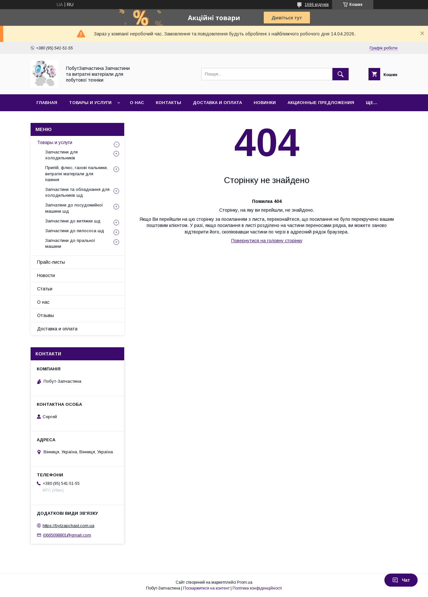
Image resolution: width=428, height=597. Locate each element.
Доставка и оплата (217, 102)
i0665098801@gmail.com (67, 535)
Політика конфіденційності (257, 588)
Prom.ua (244, 582)
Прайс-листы (51, 262)
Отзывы (45, 315)
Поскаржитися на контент (206, 588)
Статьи (44, 288)
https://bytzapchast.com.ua (68, 525)
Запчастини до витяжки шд (72, 221)
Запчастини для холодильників (61, 155)
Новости (46, 275)
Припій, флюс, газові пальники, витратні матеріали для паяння (76, 173)
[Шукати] (340, 74)
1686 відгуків (317, 4)
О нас (137, 102)
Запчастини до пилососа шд (74, 230)
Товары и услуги (90, 102)
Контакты (168, 102)
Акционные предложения (321, 102)
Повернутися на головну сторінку (266, 240)
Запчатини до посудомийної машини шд (74, 208)
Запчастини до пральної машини (70, 243)
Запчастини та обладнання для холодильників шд (77, 192)
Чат (401, 580)
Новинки (265, 102)
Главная (46, 102)
